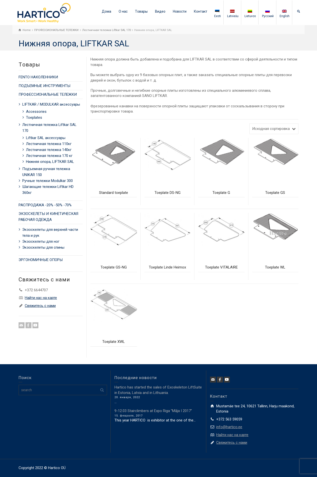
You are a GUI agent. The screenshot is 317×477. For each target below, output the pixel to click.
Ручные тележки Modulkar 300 (47, 181)
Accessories (36, 111)
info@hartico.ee (229, 427)
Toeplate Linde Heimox (167, 267)
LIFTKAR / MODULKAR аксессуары (51, 104)
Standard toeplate (113, 192)
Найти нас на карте (41, 298)
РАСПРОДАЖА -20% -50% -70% (45, 205)
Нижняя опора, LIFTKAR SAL (50, 161)
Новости (179, 11)
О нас (123, 11)
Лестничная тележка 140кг (49, 150)
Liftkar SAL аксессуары (45, 138)
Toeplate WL (275, 267)
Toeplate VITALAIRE (221, 267)
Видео (160, 11)
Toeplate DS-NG (168, 192)
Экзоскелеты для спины (43, 247)
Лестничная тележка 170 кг (49, 155)
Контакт (200, 11)
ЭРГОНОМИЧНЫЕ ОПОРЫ (41, 260)
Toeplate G (221, 192)
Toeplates (34, 117)
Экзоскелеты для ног (40, 241)
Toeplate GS (275, 192)
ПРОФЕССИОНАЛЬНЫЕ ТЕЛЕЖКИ (48, 94)
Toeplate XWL (113, 341)
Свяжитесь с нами (40, 305)
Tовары (141, 11)
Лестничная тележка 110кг (49, 144)
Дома (106, 11)
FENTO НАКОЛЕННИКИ (38, 77)
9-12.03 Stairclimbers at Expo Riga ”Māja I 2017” (153, 411)
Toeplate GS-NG (114, 267)
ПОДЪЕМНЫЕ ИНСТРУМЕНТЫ (44, 86)
